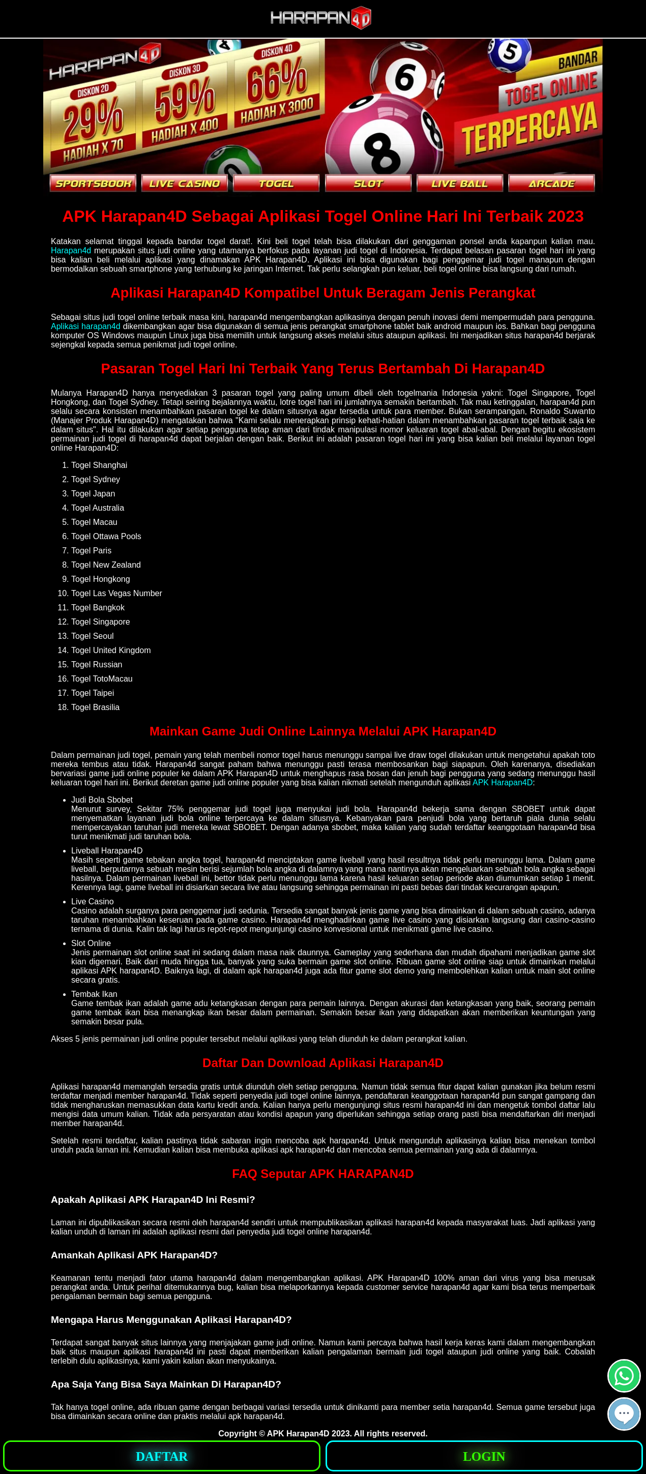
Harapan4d (71, 250)
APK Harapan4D (503, 782)
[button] (624, 1414)
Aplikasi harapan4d (86, 326)
